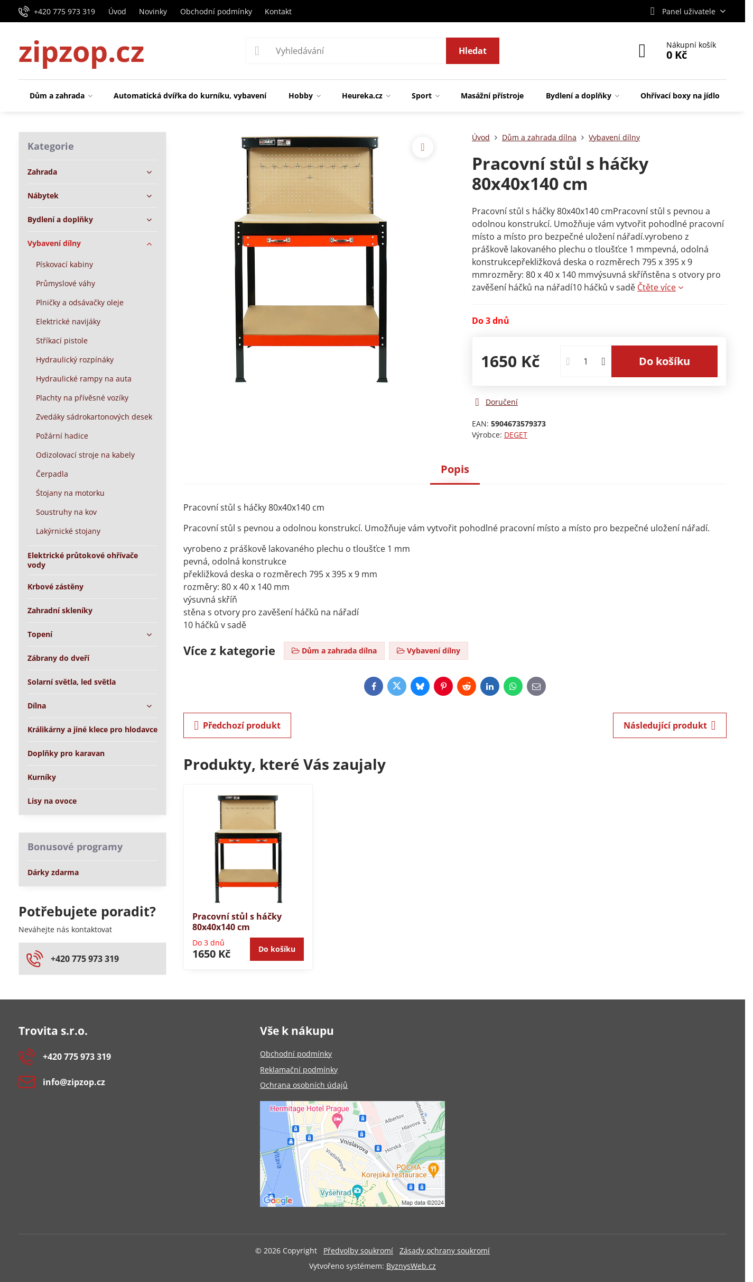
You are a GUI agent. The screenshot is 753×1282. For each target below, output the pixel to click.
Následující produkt (670, 725)
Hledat (473, 51)
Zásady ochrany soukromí (444, 1250)
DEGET (515, 435)
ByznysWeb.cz (411, 1266)
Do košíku (664, 361)
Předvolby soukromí (358, 1250)
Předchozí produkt (237, 725)
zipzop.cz (81, 51)
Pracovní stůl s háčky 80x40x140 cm (237, 922)
